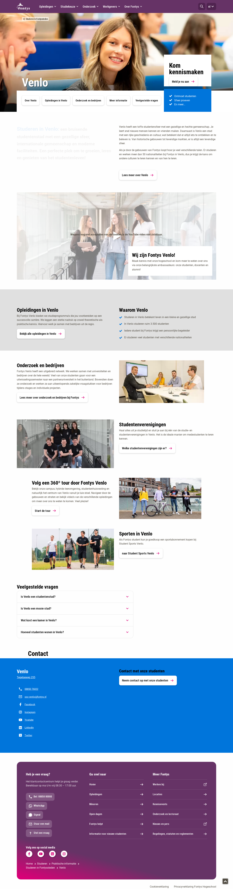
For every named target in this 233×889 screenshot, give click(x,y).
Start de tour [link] (45, 511)
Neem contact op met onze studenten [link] (148, 680)
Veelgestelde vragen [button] (147, 100)
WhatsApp (36, 806)
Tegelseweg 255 (26, 677)
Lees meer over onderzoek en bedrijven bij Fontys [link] (52, 397)
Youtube (29, 719)
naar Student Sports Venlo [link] (141, 553)
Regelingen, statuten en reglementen (180, 834)
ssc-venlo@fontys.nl (35, 696)
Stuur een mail (38, 824)
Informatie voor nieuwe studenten (116, 834)
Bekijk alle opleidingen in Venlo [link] (41, 334)
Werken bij (180, 784)
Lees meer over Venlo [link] (138, 175)
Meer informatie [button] (118, 100)
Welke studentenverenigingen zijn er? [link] (147, 448)
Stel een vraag (38, 833)
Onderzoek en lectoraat (180, 814)
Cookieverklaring (159, 886)
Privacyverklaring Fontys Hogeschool (195, 886)
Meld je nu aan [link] (183, 81)
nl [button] (211, 6)
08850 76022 (31, 689)
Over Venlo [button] (31, 100)
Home (116, 784)
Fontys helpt (116, 824)
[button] (201, 6)
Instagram (30, 712)
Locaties (180, 794)
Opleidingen (116, 794)
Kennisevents (180, 804)
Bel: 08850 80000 (40, 797)
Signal (34, 815)
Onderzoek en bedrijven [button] (88, 100)
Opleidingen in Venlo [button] (56, 100)
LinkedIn (29, 727)
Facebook (30, 704)
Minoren (116, 804)
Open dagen (116, 814)
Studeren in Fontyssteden (37, 19)
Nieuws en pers (180, 824)
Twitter (28, 735)
